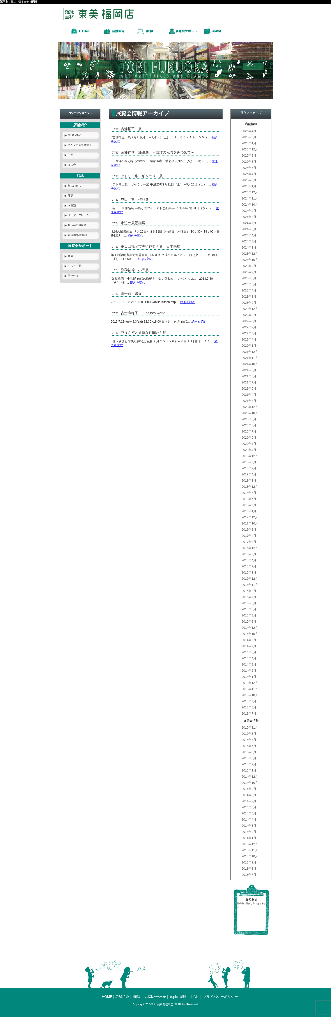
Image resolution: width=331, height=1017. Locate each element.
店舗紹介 (122, 997)
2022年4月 (249, 339)
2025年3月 (249, 180)
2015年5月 (249, 609)
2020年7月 (249, 431)
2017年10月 (250, 523)
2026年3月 (249, 137)
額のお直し (74, 185)
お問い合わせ (155, 997)
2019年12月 (250, 456)
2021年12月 (250, 351)
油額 (70, 195)
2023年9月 (249, 266)
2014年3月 (249, 664)
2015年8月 (249, 591)
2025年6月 (249, 168)
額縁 (136, 997)
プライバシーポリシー (220, 997)
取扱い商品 (74, 135)
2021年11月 (250, 358)
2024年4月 (249, 235)
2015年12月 (250, 578)
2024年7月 (249, 223)
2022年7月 (249, 327)
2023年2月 (249, 302)
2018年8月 (249, 492)
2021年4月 (249, 394)
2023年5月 (249, 284)
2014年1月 (249, 676)
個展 (70, 256)
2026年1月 (249, 143)
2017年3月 (249, 542)
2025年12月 (250, 149)
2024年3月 (249, 241)
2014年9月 (249, 789)
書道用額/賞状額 (77, 235)
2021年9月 (249, 370)
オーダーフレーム (78, 215)
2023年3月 (249, 296)
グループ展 (74, 265)
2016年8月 (249, 554)
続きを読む (135, 235)
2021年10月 (250, 364)
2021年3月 (249, 401)
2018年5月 (249, 505)
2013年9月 (249, 701)
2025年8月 (249, 161)
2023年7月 (249, 272)
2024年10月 (250, 204)
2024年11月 (250, 198)
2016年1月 (249, 572)
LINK (195, 997)
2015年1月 (249, 770)
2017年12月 (250, 517)
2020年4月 (249, 450)
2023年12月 (250, 253)
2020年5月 (249, 443)
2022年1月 (249, 345)
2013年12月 (250, 683)
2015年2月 (249, 621)
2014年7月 (249, 646)
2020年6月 (249, 437)
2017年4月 (249, 535)
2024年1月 (249, 247)
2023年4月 (249, 290)
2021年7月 (249, 382)
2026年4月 (249, 131)
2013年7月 (249, 713)
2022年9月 (249, 315)
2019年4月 (249, 474)
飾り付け (73, 275)
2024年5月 (249, 229)
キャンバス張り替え (80, 145)
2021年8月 (249, 376)
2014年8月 (249, 640)
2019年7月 (249, 468)
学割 (70, 154)
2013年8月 (249, 707)
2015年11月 (250, 584)
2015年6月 (249, 603)
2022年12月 (250, 309)
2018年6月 (249, 499)
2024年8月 (249, 217)
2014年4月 (249, 658)
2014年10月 (250, 634)
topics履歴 (178, 997)
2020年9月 (249, 419)
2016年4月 (249, 560)
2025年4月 (249, 174)
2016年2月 (249, 566)
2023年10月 (250, 259)
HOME (107, 997)
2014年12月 (250, 627)
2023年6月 (249, 278)
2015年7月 (249, 597)
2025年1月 (249, 186)
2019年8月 (249, 462)
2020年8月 (249, 425)
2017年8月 (249, 529)
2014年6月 (249, 652)
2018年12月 (250, 486)
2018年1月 (249, 511)
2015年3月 (249, 615)
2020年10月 (250, 413)
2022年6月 (249, 333)
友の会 (72, 164)
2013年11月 (250, 689)
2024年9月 (249, 210)
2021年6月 (249, 388)
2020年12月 (250, 407)
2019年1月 (249, 480)
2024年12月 (250, 192)
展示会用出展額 (77, 225)
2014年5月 (249, 813)
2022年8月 (249, 321)
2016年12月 (250, 548)
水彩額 (72, 205)
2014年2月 (249, 670)
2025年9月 (249, 155)
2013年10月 (250, 695)
